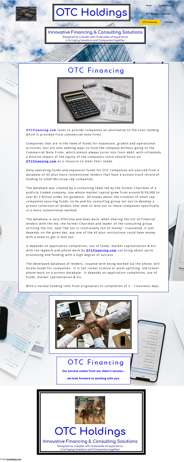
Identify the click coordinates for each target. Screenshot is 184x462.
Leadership (164, 6)
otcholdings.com (13, 459)
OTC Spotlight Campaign (158, 14)
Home (148, 6)
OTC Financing (150, 22)
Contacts (169, 22)
